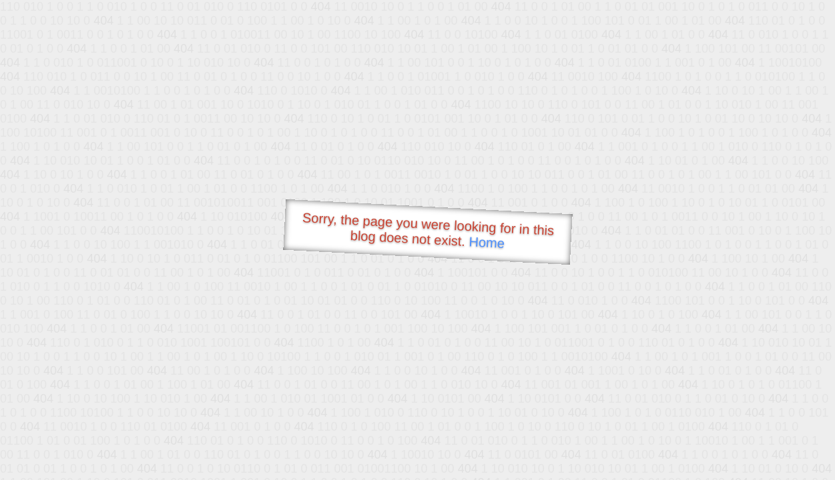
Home (487, 242)
